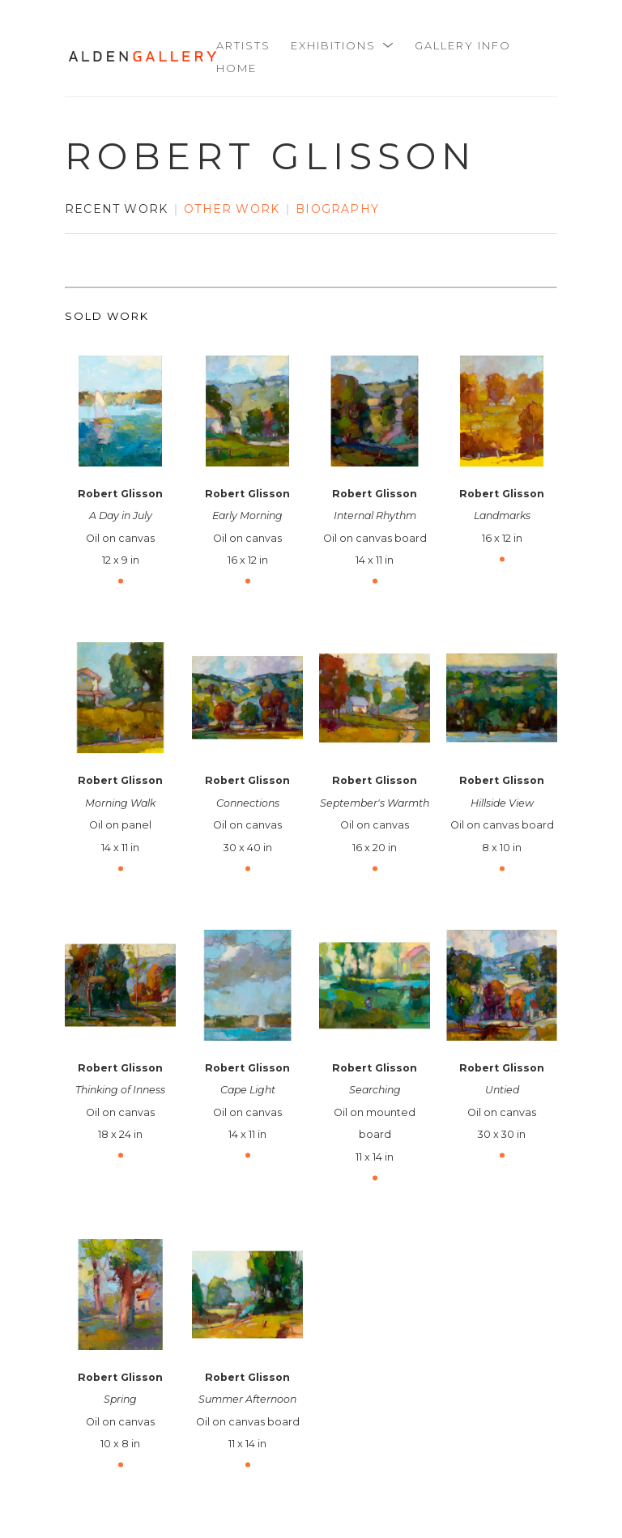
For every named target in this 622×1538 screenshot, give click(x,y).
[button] (342, 45)
